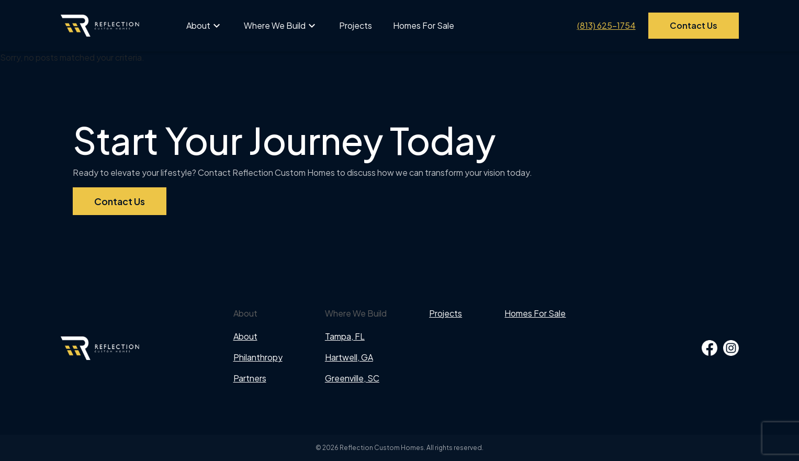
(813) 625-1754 (606, 25)
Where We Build (275, 25)
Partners (249, 378)
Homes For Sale (423, 25)
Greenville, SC (352, 378)
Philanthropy (258, 357)
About (198, 25)
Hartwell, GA (349, 357)
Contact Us (693, 25)
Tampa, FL (345, 336)
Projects (355, 25)
